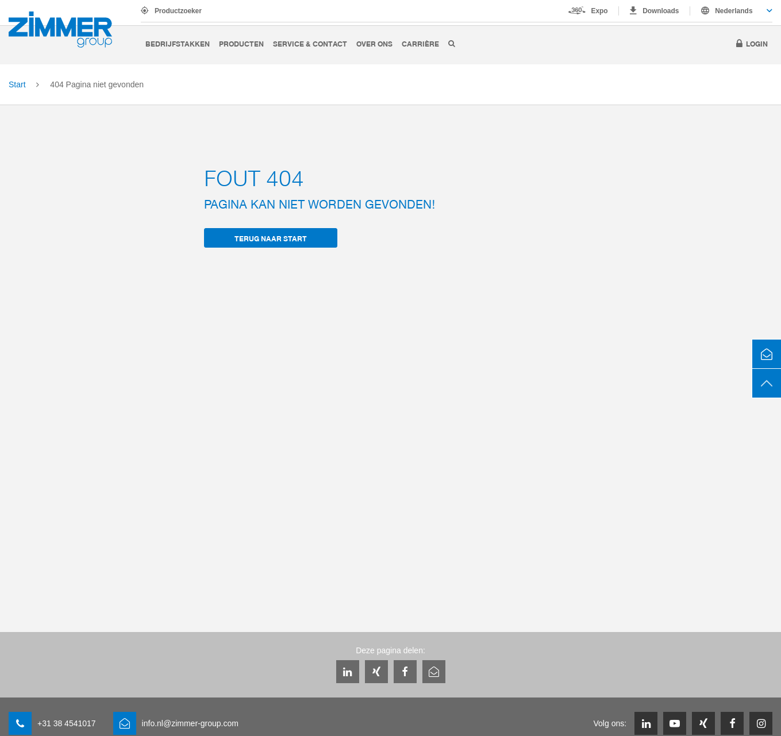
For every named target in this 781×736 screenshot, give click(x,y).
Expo (599, 11)
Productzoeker (178, 11)
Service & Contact (310, 43)
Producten (241, 43)
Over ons (374, 43)
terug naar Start (270, 238)
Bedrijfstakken (177, 43)
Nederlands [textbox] (733, 11)
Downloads (661, 11)
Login (757, 43)
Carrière (420, 43)
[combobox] (731, 11)
